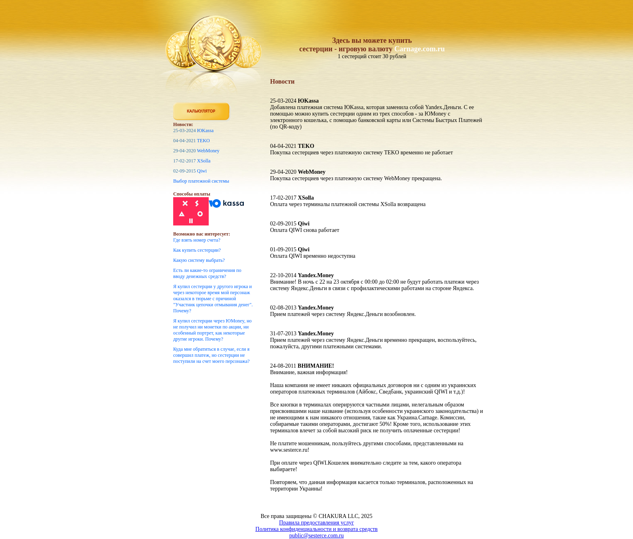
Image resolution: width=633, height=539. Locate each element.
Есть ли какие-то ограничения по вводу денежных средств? (207, 273)
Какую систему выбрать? (199, 260)
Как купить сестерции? (197, 250)
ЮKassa (205, 130)
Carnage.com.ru (419, 49)
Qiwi (202, 171)
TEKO (203, 140)
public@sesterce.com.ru (316, 536)
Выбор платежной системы (201, 181)
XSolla (203, 161)
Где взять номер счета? (196, 240)
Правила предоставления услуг (316, 523)
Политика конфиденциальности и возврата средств (317, 529)
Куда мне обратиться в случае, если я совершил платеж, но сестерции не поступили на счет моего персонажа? (211, 355)
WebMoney (208, 151)
